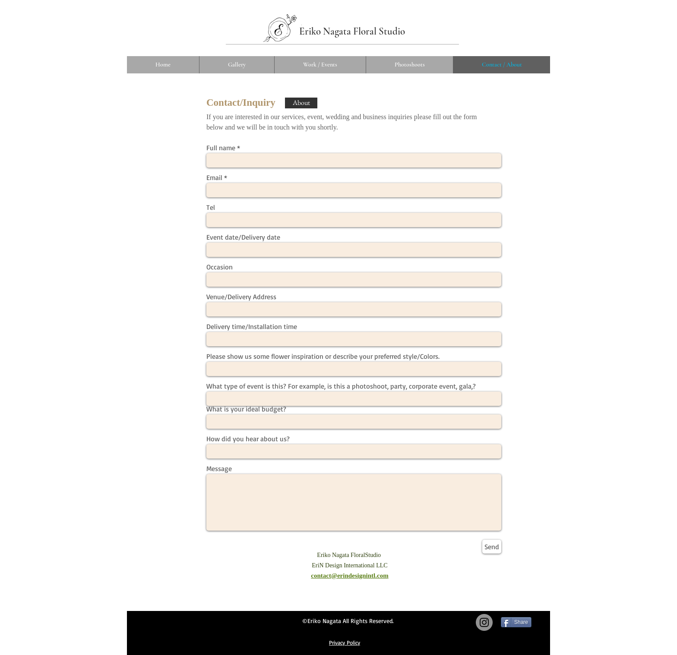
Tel (210, 207)
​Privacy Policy (344, 642)
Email (214, 177)
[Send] (491, 547)
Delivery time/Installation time (251, 326)
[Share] (516, 622)
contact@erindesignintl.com (349, 575)
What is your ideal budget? (246, 408)
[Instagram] (484, 622)
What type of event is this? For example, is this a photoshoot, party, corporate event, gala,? (341, 386)
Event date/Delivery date (243, 237)
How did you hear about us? (248, 438)
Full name (220, 147)
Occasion (219, 266)
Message (219, 468)
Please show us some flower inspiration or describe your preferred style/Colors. (323, 356)
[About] (301, 103)
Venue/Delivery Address (241, 296)
